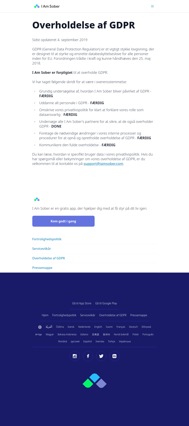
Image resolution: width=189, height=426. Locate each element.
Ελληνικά (146, 326)
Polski (136, 334)
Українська (125, 341)
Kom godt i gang (63, 221)
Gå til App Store (81, 303)
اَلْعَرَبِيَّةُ (49, 326)
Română (62, 341)
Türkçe (111, 341)
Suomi (109, 326)
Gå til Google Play (106, 303)
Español (87, 341)
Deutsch (133, 326)
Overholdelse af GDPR (113, 315)
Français (120, 326)
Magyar (50, 334)
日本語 (95, 334)
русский (75, 341)
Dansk (71, 326)
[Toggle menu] (152, 6)
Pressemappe (138, 315)
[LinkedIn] (114, 356)
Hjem (45, 315)
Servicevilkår (87, 315)
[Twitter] (101, 356)
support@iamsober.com (103, 163)
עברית (38, 334)
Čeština (60, 326)
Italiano (84, 334)
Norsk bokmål (121, 334)
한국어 (106, 334)
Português (148, 334)
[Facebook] (88, 356)
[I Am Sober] (47, 6)
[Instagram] (75, 356)
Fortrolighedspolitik (64, 315)
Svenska (100, 341)
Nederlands (84, 326)
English (98, 326)
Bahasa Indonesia (67, 334)
